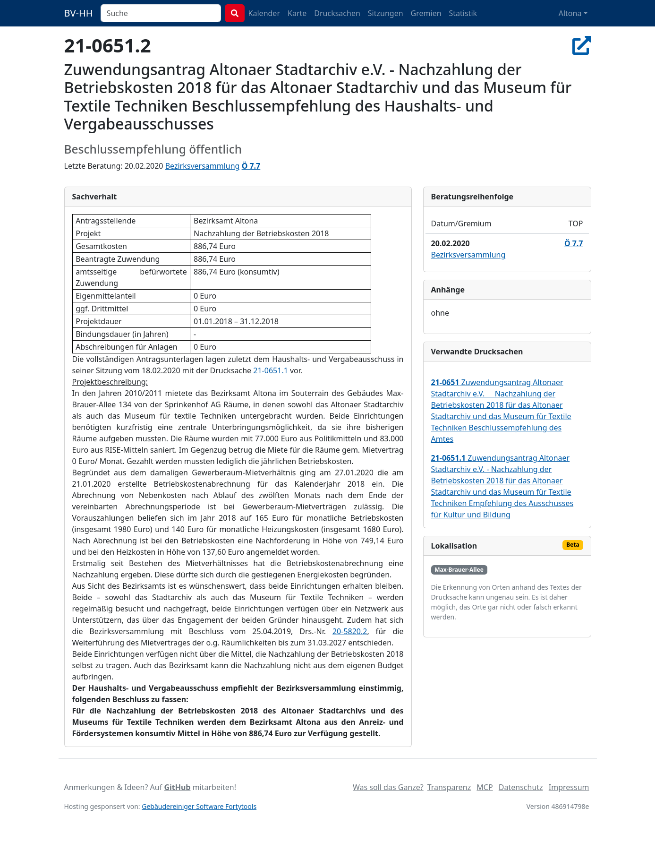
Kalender (264, 13)
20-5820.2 (349, 631)
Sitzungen (385, 13)
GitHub (177, 787)
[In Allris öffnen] (581, 45)
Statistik (463, 13)
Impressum (569, 787)
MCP (484, 787)
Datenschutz (521, 787)
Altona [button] (570, 13)
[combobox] (161, 13)
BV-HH (78, 13)
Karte (297, 13)
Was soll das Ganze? (388, 787)
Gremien (426, 13)
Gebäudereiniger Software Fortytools (199, 806)
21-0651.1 (270, 370)
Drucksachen (337, 13)
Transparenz (449, 787)
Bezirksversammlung (202, 166)
